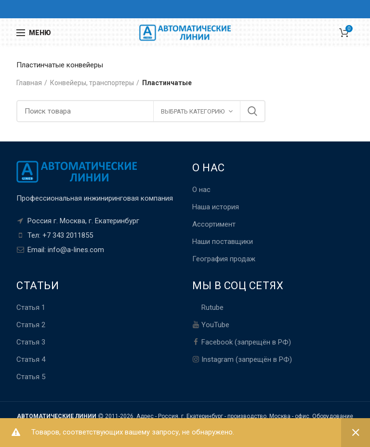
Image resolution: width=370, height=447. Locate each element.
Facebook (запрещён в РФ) (246, 342)
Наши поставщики (222, 241)
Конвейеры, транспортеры (92, 83)
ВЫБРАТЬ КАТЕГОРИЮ (193, 111)
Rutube (212, 307)
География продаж (223, 259)
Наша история (215, 207)
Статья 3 (30, 342)
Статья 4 (30, 359)
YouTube (215, 324)
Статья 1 (30, 307)
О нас (201, 189)
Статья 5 (30, 376)
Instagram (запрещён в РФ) (246, 359)
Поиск (252, 111)
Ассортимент (214, 224)
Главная (29, 83)
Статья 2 (30, 324)
